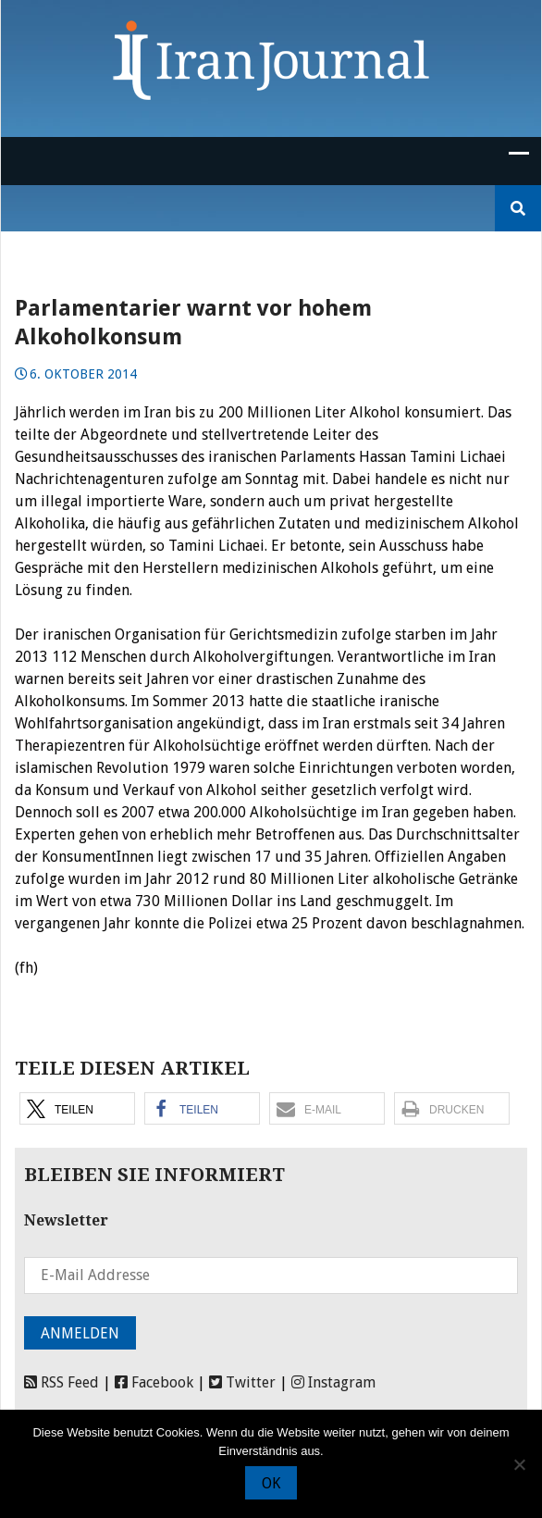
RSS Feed (61, 1382)
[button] (77, 1108)
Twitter (242, 1382)
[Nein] (519, 1464)
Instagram (333, 1382)
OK (271, 1483)
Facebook (154, 1382)
